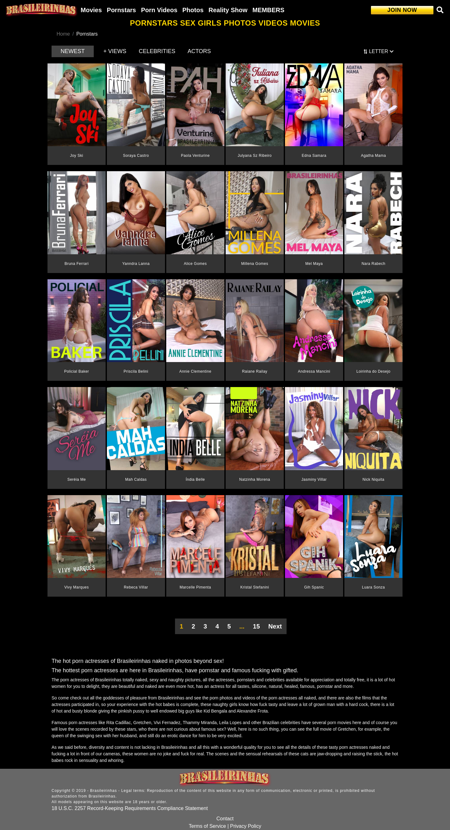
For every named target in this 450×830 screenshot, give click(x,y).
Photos (193, 10)
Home (63, 34)
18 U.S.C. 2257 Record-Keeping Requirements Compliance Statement (130, 808)
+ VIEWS (115, 51)
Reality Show (227, 10)
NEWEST (73, 51)
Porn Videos (159, 10)
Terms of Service (207, 826)
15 (256, 626)
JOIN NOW (402, 10)
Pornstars (121, 10)
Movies (91, 10)
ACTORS (199, 51)
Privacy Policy (245, 826)
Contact (224, 818)
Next (275, 626)
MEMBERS (268, 10)
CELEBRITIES (157, 51)
